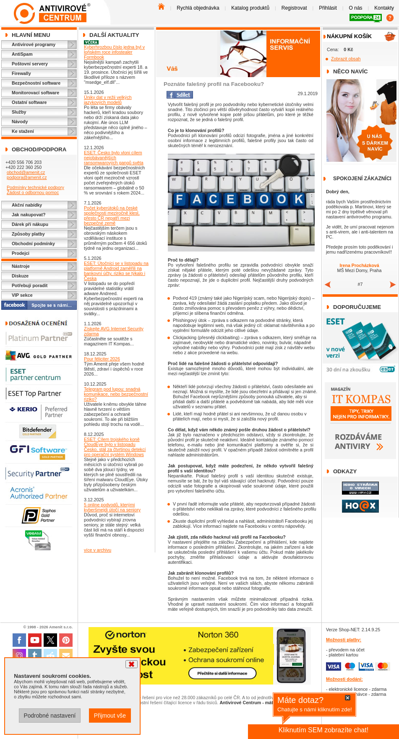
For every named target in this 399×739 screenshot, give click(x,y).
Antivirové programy (33, 44)
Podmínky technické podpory (35, 187)
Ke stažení (23, 131)
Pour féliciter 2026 (102, 358)
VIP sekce (22, 295)
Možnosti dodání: (344, 679)
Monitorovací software (35, 92)
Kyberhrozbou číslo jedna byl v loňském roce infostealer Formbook (114, 52)
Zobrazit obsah (346, 58)
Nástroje (21, 266)
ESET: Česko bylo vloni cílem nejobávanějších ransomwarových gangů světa (113, 157)
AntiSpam (22, 54)
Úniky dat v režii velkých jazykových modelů (108, 100)
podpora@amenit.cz (27, 177)
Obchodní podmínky (33, 243)
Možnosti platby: (343, 639)
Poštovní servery (30, 63)
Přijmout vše (110, 715)
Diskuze (20, 275)
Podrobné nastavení (49, 715)
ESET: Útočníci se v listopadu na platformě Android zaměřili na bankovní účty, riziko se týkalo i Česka (116, 271)
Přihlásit (328, 8)
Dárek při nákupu (30, 224)
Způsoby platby (28, 233)
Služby (19, 111)
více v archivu (97, 549)
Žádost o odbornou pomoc (33, 192)
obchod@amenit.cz (26, 172)
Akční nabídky (27, 204)
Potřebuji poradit (29, 285)
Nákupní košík (349, 36)
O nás (355, 8)
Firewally (21, 73)
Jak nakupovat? (29, 214)
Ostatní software (29, 102)
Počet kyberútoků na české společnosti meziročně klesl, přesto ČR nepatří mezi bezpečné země (112, 215)
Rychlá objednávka (198, 8)
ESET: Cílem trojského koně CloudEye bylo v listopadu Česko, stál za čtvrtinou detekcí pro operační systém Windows (115, 447)
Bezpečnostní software (36, 83)
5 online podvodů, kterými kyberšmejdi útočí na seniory (112, 507)
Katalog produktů (250, 8)
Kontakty (384, 8)
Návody (20, 121)
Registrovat (294, 8)
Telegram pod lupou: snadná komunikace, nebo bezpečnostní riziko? (116, 394)
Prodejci (20, 253)
